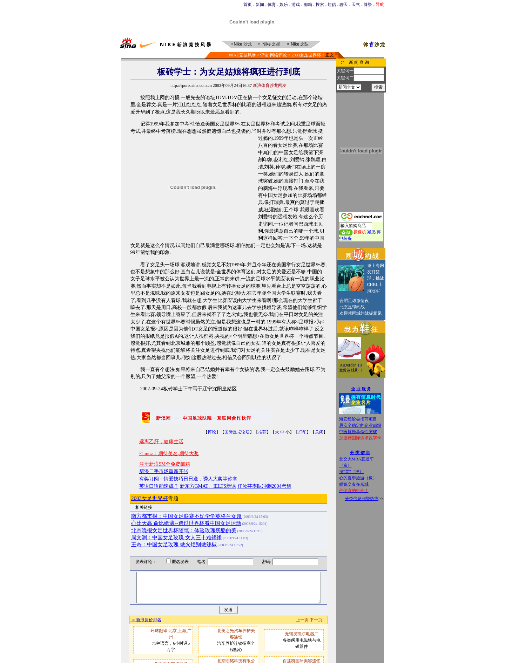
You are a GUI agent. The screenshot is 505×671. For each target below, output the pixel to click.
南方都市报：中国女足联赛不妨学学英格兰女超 (186, 516)
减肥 (371, 232)
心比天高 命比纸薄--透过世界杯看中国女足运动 (186, 523)
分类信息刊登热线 (361, 498)
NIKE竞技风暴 (242, 55)
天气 (356, 4)
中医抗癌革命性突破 (358, 431)
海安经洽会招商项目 (358, 419)
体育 (272, 4)
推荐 (262, 432)
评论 (212, 432)
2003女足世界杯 (306, 55)
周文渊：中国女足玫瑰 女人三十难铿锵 (176, 537)
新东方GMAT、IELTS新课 (208, 486)
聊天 (343, 4)
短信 (332, 4)
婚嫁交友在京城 (354, 484)
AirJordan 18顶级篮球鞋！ (350, 368)
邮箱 (308, 4)
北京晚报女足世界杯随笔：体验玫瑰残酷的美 (183, 530)
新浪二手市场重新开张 (163, 471)
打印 (302, 432)
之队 (300, 44)
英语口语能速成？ (159, 486)
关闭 (319, 432)
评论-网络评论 (273, 55)
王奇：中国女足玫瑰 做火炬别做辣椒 (174, 544)
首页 (247, 4)
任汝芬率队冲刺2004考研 (264, 486)
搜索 (320, 4)
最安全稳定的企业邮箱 (360, 425)
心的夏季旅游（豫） (358, 477)
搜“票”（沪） (351, 471)
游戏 (295, 4)
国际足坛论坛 (237, 432)
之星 (271, 44)
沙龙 (243, 44)
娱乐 (284, 4)
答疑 (368, 4)
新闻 (260, 4)
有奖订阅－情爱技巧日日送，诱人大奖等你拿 (188, 478)
